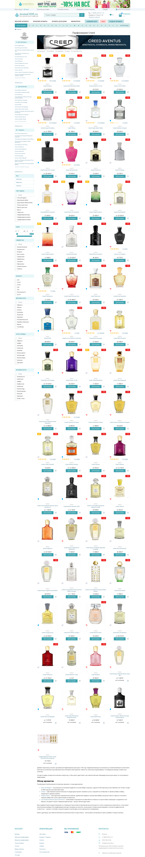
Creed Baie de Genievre (21, 144)
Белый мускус (21, 391)
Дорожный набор (22, 200)
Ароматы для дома (59, 21)
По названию (59, 51)
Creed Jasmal (18, 70)
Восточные (20, 254)
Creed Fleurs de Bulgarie (21, 107)
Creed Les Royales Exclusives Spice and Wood (24, 112)
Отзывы (17, 855)
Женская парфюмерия (22, 837)
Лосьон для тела (22, 205)
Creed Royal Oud (95, 170)
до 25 (19, 294)
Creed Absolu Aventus (21, 90)
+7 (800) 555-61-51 (97, 13)
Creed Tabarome (95, 296)
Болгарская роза (22, 319)
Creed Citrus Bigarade (20, 149)
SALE (103, 21)
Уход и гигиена (19, 843)
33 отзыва (53, 80)
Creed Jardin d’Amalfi (20, 158)
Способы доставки (43, 9)
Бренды (17, 834)
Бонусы (41, 843)
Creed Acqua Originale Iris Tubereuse (22, 54)
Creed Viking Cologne (71, 464)
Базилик (19, 350)
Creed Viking (71, 128)
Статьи (17, 846)
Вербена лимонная (23, 322)
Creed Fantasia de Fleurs (21, 63)
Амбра (19, 343)
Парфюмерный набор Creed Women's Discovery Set (47, 757)
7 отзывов (101, 80)
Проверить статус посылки (86, 9)
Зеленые (20, 261)
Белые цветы (21, 353)
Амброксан (20, 384)
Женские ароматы (22, 21)
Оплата (41, 840)
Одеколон (20, 212)
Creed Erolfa (18, 104)
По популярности (76, 51)
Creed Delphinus (19, 151)
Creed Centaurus (19, 147)
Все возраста (21, 292)
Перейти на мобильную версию (111, 853)
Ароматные (20, 249)
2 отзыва (77, 123)
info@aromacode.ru (108, 843)
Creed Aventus (19, 94)
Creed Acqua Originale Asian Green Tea (24, 50)
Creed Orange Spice (20, 117)
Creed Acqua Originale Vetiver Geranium (23, 142)
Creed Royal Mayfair (119, 212)
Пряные (19, 269)
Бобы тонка (20, 398)
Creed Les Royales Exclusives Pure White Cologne (24, 161)
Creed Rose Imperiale (119, 296)
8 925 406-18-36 (106, 840)
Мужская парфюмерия (22, 840)
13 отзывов (52, 123)
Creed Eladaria (18, 61)
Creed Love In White (119, 86)
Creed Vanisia (96, 464)
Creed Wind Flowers (96, 632)
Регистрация (126, 9)
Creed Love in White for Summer (71, 338)
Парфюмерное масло (24, 217)
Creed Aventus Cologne (21, 100)
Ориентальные (21, 266)
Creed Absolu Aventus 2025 (22, 92)
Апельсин (20, 314)
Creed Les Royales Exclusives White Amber (24, 164)
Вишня (19, 324)
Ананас (19, 310)
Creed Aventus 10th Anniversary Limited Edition (23, 97)
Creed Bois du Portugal (21, 102)
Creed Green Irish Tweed (21, 109)
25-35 (18, 282)
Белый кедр (21, 355)
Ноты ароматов (44, 852)
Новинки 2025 (92, 21)
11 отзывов (125, 80)
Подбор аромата (115, 21)
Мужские (19, 182)
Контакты (42, 849)
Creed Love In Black (119, 254)
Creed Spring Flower (72, 170)
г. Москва (25, 9)
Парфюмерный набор (24, 219)
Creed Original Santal (20, 119)
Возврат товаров (45, 837)
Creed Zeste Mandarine (95, 380)
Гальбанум (20, 327)
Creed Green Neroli (20, 153)
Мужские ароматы (40, 21)
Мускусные (20, 264)
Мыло (19, 210)
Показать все (18, 82)
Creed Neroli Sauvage (95, 338)
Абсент (19, 307)
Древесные (20, 259)
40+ (18, 287)
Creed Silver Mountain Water (71, 86)
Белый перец (21, 358)
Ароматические (22, 247)
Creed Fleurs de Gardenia (21, 68)
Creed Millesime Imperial (21, 114)
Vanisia (43, 791)
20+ (18, 280)
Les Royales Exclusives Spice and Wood (53, 799)
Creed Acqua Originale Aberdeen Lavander (24, 136)
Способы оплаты (63, 9)
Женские (19, 179)
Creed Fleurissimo (20, 65)
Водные (19, 252)
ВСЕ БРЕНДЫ (124, 25)
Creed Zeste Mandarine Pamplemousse (71, 716)
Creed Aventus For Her (21, 56)
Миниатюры (75, 21)
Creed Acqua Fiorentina (21, 48)
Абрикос (20, 305)
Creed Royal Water (71, 254)
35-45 (18, 285)
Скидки (105, 9)
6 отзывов (101, 333)
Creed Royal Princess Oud (71, 296)
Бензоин (19, 360)
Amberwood (21, 376)
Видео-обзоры (19, 849)
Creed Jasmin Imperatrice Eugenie (24, 72)
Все (17, 176)
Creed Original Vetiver (95, 212)
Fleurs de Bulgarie (46, 787)
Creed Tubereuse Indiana (96, 422)
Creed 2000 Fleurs (19, 45)
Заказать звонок (94, 17)
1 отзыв (124, 123)
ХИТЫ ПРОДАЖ (21, 25)
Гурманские (20, 256)
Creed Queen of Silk (71, 380)
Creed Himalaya (19, 155)
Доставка (42, 834)
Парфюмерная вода (23, 214)
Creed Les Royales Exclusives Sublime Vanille (23, 75)
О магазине (18, 852)
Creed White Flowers (120, 338)
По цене (67, 51)
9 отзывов (77, 80)
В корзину (48, 92)
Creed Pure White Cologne (71, 632)
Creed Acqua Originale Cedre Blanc (24, 139)
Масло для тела (22, 207)
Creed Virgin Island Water (95, 128)
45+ (18, 289)
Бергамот (20, 317)
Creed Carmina (19, 59)
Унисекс (18, 185)
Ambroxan (20, 379)
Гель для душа (21, 198)
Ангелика (20, 312)
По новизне (50, 51)
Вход (119, 9)
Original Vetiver (45, 795)
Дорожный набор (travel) (24, 202)
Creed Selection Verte (71, 674)
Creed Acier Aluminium (21, 133)
